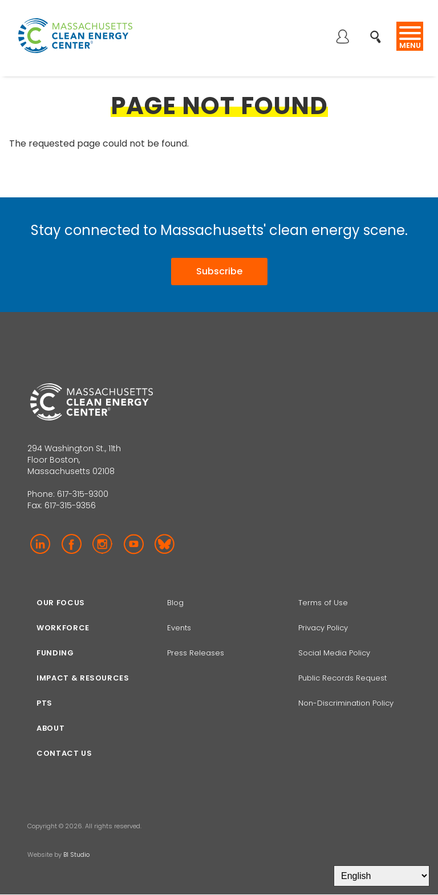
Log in (342, 37)
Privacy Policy (323, 627)
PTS (44, 703)
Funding (55, 652)
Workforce (63, 627)
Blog (175, 602)
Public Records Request (342, 678)
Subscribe (219, 271)
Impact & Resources (82, 678)
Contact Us (64, 753)
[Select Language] (381, 875)
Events (179, 627)
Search (379, 30)
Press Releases (195, 652)
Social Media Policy (335, 652)
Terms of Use (323, 602)
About (50, 728)
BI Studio (76, 854)
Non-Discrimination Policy (346, 703)
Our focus (60, 602)
